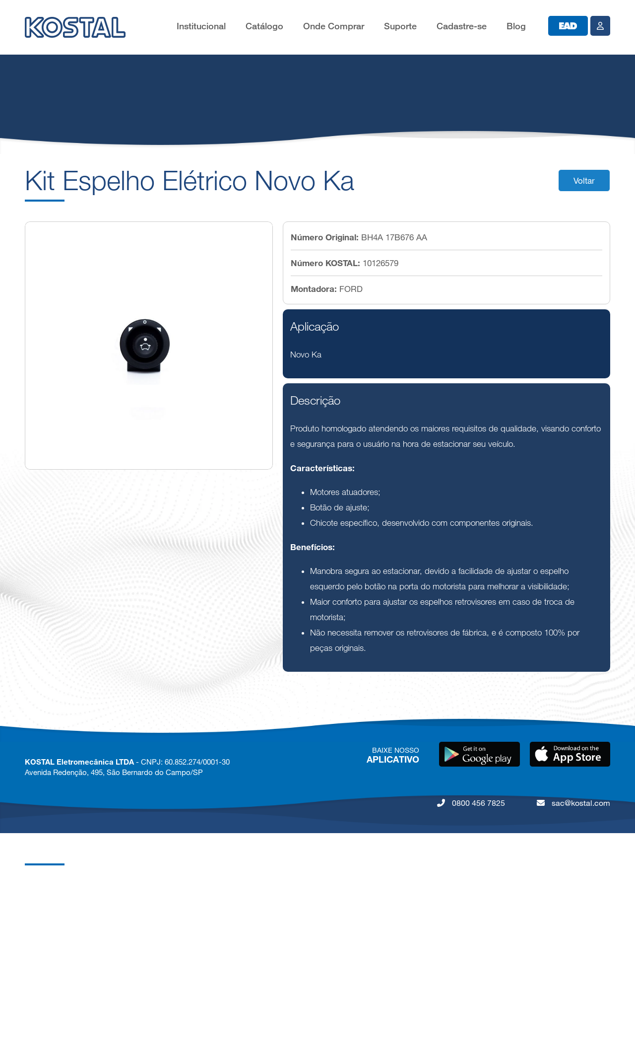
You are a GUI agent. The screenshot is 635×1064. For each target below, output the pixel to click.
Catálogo (264, 26)
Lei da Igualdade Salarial (65, 1024)
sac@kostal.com (573, 803)
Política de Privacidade (62, 984)
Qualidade (41, 944)
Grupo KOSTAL (50, 885)
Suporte (400, 26)
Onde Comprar (333, 26)
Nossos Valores (51, 964)
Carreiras (40, 924)
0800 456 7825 (471, 803)
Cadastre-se (462, 26)
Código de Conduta (58, 1004)
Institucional (201, 26)
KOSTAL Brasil (49, 905)
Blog (516, 26)
